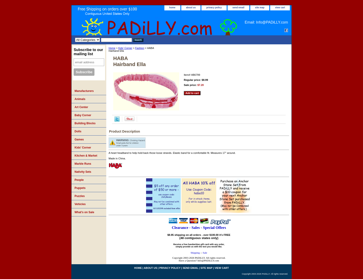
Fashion (139, 48)
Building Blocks (85, 123)
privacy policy (214, 7)
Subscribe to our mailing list (88, 52)
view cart (280, 7)
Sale (205, 252)
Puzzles (80, 196)
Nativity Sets (83, 171)
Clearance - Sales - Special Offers (199, 227)
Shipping (195, 252)
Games (79, 139)
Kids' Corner (125, 48)
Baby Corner (83, 115)
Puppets (80, 188)
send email (238, 7)
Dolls (78, 131)
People (79, 180)
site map (260, 7)
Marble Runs (83, 163)
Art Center (81, 107)
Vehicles (80, 204)
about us (191, 7)
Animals (80, 99)
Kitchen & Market (86, 155)
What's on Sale (84, 212)
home (172, 7)
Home (112, 48)
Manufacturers (84, 91)
